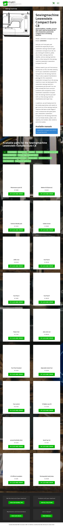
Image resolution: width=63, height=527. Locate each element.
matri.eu (32, 524)
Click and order (16, 194)
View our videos (16, 516)
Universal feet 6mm (10, 155)
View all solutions (46, 502)
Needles (31, 152)
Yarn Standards (8, 161)
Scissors (39, 152)
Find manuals (47, 516)
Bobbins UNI (22, 152)
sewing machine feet (51, 152)
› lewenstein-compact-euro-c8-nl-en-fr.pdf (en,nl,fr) (46, 131)
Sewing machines (10, 9)
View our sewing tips (16, 502)
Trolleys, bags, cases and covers (27, 155)
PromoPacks (12, 152)
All (5, 152)
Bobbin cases (33, 158)
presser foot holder (45, 158)
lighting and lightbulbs (23, 161)
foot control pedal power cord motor (15, 158)
